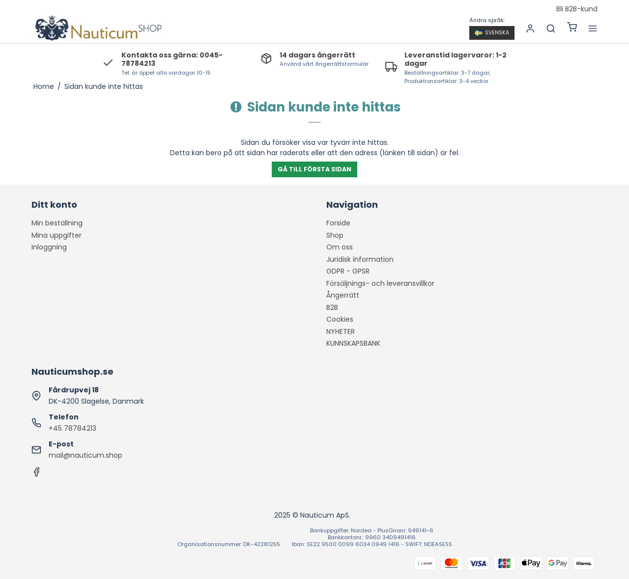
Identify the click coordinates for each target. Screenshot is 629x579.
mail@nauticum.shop (85, 455)
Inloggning (49, 247)
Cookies (339, 319)
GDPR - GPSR (348, 271)
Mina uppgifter (56, 235)
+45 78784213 (72, 428)
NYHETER (340, 331)
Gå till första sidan (314, 169)
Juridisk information (360, 259)
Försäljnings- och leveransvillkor (380, 283)
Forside (338, 223)
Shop (334, 235)
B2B (332, 307)
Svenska (492, 32)
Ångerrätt (342, 295)
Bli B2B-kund (577, 9)
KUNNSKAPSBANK (353, 343)
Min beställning (57, 223)
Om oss (339, 247)
